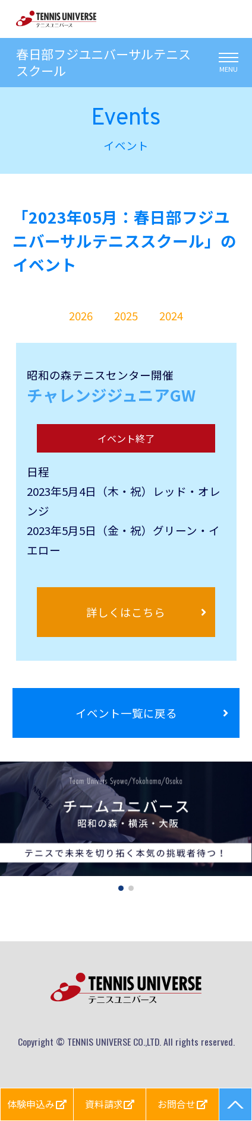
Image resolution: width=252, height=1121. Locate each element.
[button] (121, 888)
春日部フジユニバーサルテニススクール (103, 62)
